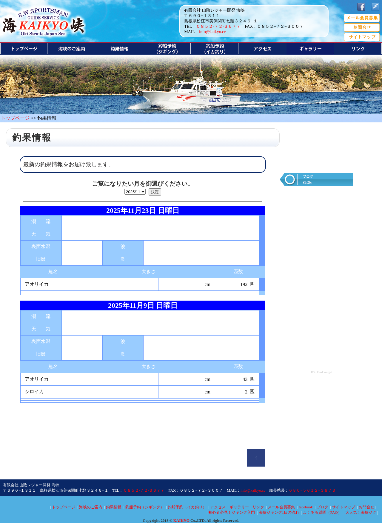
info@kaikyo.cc (212, 32)
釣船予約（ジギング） (144, 507)
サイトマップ (343, 507)
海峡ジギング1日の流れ (279, 512)
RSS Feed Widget (321, 372)
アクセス (218, 507)
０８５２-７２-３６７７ (218, 26)
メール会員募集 (281, 507)
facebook (306, 507)
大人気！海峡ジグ (360, 512)
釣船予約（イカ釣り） (187, 507)
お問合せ (366, 507)
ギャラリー (239, 507)
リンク (258, 507)
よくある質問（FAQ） (322, 512)
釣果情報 (113, 507)
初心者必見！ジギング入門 (231, 512)
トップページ (15, 118)
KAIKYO (181, 520)
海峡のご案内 (90, 507)
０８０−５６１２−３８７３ (312, 490)
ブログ (322, 507)
